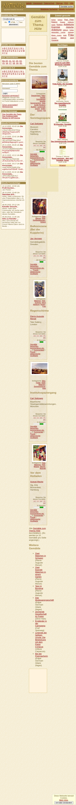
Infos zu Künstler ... (10, 219)
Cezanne (54, 40)
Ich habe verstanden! (64, 803)
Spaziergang (35, 95)
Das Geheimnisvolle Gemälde (62, 141)
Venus (63, 38)
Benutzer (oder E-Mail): (11, 84)
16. (7, 63)
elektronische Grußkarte (35, 164)
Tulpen (71, 30)
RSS (66, 3)
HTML (13, 22)
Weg (43, 381)
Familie (42, 97)
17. (10, 63)
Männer (38, 218)
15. (3, 63)
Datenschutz (49, 3)
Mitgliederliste (7, 107)
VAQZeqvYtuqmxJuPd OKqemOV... (11, 133)
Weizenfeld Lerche (58, 32)
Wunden (54, 38)
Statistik (28, 3)
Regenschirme (39, 310)
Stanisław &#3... (8, 194)
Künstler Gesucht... (10, 207)
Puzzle (32, 161)
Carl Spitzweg (36, 123)
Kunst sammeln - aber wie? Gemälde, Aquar (62, 159)
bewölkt (42, 101)
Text (20, 22)
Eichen (53, 20)
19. (17, 63)
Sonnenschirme (39, 386)
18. (14, 63)
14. (20, 61)
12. (13, 61)
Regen (42, 304)
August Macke (36, 482)
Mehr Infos (63, 800)
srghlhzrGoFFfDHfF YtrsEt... (13, 169)
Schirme (38, 302)
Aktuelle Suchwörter (66, 9)
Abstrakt (43, 468)
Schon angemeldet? (10, 105)
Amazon (62, 165)
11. (10, 61)
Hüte (43, 103)
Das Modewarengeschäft (44, 599)
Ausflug (33, 107)
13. (17, 61)
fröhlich (43, 222)
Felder (38, 383)
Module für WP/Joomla (11, 118)
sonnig (37, 109)
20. (20, 63)
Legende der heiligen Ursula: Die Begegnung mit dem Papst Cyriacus (41, 640)
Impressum (38, 3)
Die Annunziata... (12, 127)
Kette (65, 35)
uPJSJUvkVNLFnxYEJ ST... (13, 161)
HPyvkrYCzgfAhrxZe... (11, 178)
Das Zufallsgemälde (10, 116)
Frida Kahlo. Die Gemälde (62, 84)
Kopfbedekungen (39, 220)
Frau (43, 216)
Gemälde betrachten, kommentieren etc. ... (37, 157)
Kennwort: (6, 88)
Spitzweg (71, 32)
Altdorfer (70, 27)
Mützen (36, 466)
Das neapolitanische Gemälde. (63, 104)
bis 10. (5, 61)
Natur (43, 95)
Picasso (62, 22)
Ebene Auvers (56, 35)
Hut (44, 110)
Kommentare (39, 160)
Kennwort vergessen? (10, 95)
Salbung (65, 30)
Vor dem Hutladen (36, 474)
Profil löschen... (8, 188)
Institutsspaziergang (43, 392)
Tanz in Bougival (39, 587)
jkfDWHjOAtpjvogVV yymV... (13, 142)
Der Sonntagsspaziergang (44, 116)
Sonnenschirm (35, 103)
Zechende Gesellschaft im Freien (41, 614)
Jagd (72, 38)
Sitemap (59, 3)
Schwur (60, 20)
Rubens (60, 25)
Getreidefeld (40, 99)
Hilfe (72, 3)
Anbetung (56, 29)
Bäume (42, 466)
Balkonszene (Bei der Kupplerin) (38, 229)
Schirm (39, 110)
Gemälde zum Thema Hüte (37, 529)
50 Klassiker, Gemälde (62, 124)
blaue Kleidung (39, 303)
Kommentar (38, 432)
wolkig (43, 109)
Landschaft (41, 107)
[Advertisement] (43, 47)
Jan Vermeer (36, 238)
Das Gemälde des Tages (11, 114)
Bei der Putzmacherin (41, 655)
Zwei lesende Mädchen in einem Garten (40, 572)
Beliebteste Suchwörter (49, 9)
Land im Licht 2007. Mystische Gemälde (62, 63)
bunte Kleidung (39, 105)
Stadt (43, 383)
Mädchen (37, 301)
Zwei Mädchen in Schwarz (40, 555)
